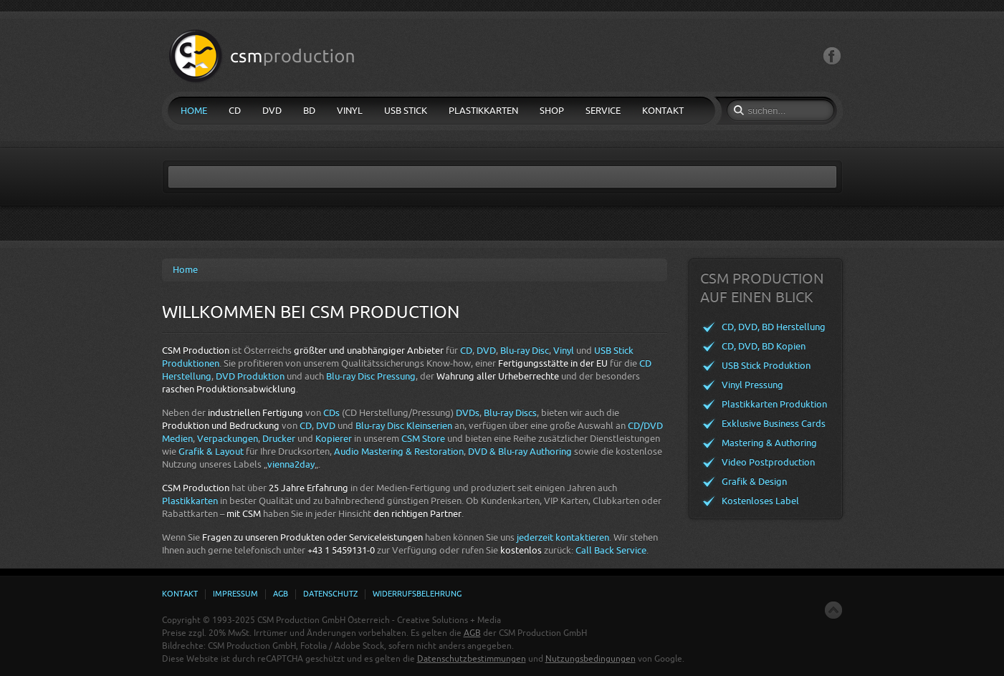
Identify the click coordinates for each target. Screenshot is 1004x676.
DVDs (467, 412)
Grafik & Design (754, 481)
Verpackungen (227, 438)
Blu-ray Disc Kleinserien (403, 425)
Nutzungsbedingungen (590, 659)
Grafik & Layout (211, 451)
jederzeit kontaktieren (563, 537)
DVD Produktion (250, 376)
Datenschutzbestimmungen (471, 659)
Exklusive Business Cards (774, 423)
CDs (331, 412)
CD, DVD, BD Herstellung (774, 327)
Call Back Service (610, 550)
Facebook (832, 56)
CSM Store (423, 438)
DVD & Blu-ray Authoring (520, 451)
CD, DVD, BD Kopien (763, 346)
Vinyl (563, 350)
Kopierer (333, 438)
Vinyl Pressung (752, 385)
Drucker (278, 438)
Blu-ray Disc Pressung (371, 376)
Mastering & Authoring (769, 443)
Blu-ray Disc (524, 350)
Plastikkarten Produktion (774, 404)
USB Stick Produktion (766, 365)
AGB (472, 633)
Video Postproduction (768, 462)
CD (466, 350)
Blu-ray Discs (510, 412)
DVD (486, 350)
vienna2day (291, 464)
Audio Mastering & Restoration (399, 451)
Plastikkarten (190, 501)
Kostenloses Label (760, 501)
